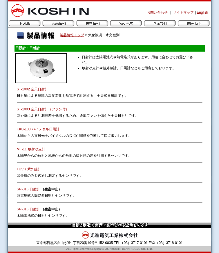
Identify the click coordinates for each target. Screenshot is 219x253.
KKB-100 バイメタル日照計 (38, 129)
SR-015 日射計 (28, 189)
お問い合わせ (157, 12)
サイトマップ (183, 12)
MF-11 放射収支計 (31, 149)
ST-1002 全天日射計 (32, 89)
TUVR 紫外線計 (29, 169)
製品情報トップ (72, 35)
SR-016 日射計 (28, 209)
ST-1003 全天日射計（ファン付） (43, 109)
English (202, 12)
